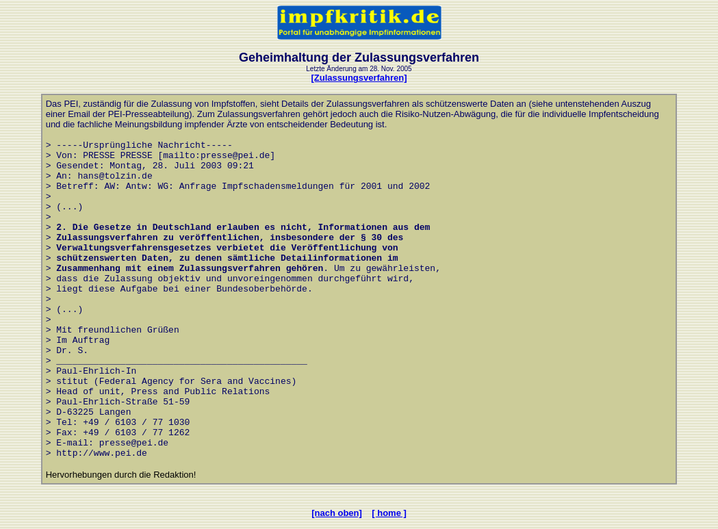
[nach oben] (336, 513)
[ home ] (389, 513)
